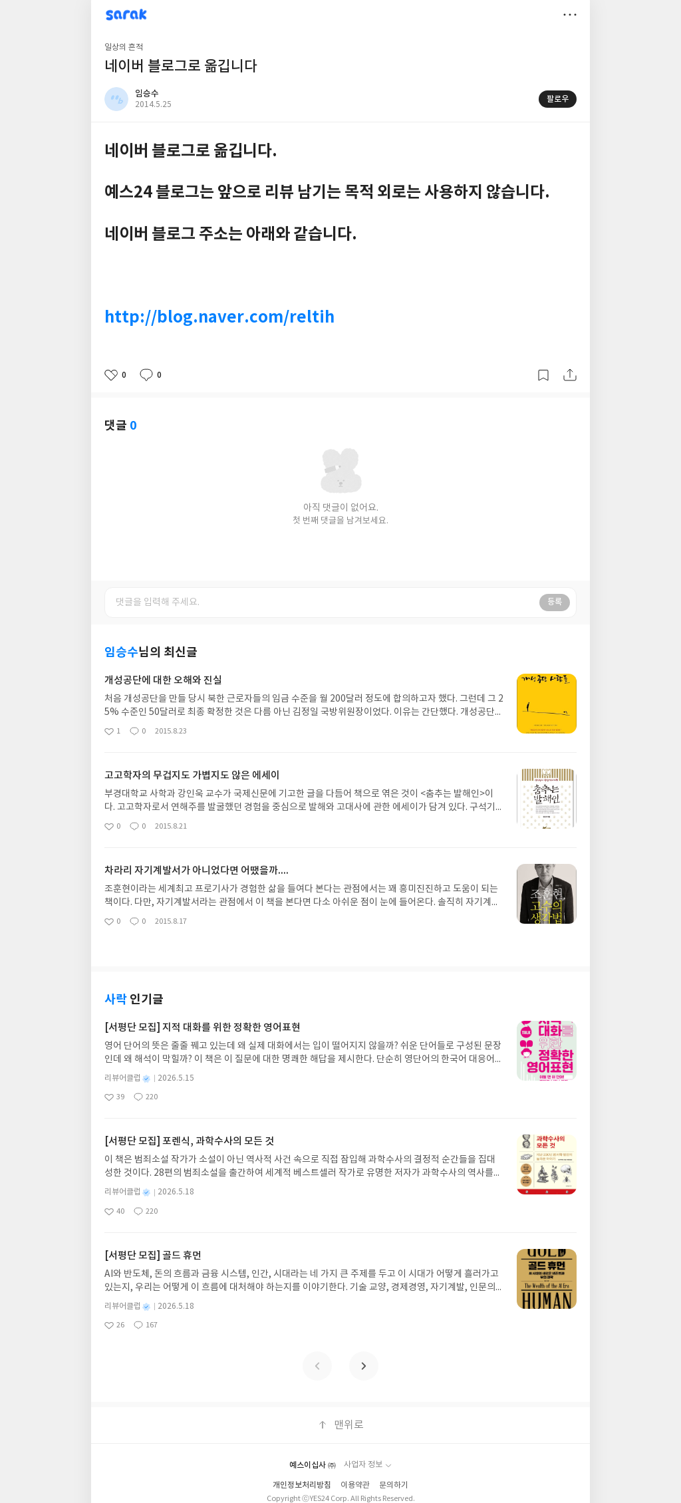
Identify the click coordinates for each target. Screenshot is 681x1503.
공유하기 (570, 375)
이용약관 (355, 1485)
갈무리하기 (543, 375)
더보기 (570, 14)
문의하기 (393, 1485)
